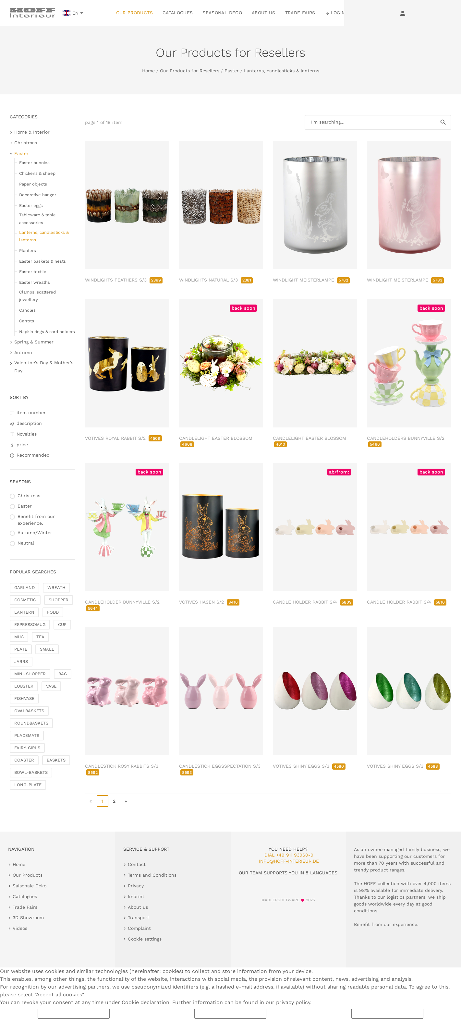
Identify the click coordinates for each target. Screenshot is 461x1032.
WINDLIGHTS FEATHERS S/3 (124, 279)
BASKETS (56, 760)
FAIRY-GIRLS (27, 747)
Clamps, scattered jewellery (37, 296)
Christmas (25, 142)
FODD (53, 612)
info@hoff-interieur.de (289, 861)
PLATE (20, 649)
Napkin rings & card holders (47, 331)
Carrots (26, 320)
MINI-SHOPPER (30, 673)
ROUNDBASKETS (31, 723)
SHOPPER (58, 599)
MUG (19, 636)
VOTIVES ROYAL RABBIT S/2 (123, 438)
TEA (40, 636)
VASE (51, 686)
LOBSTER (23, 686)
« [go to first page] (91, 801)
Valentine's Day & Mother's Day (43, 366)
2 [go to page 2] (114, 801)
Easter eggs (31, 205)
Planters (27, 250)
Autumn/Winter (35, 532)
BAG (62, 673)
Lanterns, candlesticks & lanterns (281, 70)
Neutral (26, 543)
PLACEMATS (26, 735)
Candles (27, 310)
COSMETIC (25, 599)
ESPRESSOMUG (29, 624)
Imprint (136, 896)
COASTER (24, 760)
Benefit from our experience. (36, 520)
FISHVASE (24, 698)
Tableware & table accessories (37, 218)
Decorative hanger (37, 194)
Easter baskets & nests (42, 261)
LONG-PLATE (28, 784)
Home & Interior (32, 132)
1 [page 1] (102, 801)
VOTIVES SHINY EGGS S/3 (309, 766)
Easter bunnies (34, 162)
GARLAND (24, 587)
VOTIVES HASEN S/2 (209, 602)
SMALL (47, 649)
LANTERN (24, 612)
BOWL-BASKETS (31, 772)
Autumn (23, 352)
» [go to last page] (126, 801)
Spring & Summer (34, 341)
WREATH (56, 587)
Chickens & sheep (37, 173)
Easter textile (32, 271)
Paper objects (33, 184)
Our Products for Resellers (189, 70)
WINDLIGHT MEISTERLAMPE (311, 279)
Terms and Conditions (152, 875)
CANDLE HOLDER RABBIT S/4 (313, 602)
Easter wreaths (34, 282)
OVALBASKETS (29, 710)
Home (148, 70)
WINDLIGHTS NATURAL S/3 (216, 279)
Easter (231, 70)
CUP (62, 624)
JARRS (21, 661)
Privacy (136, 885)
